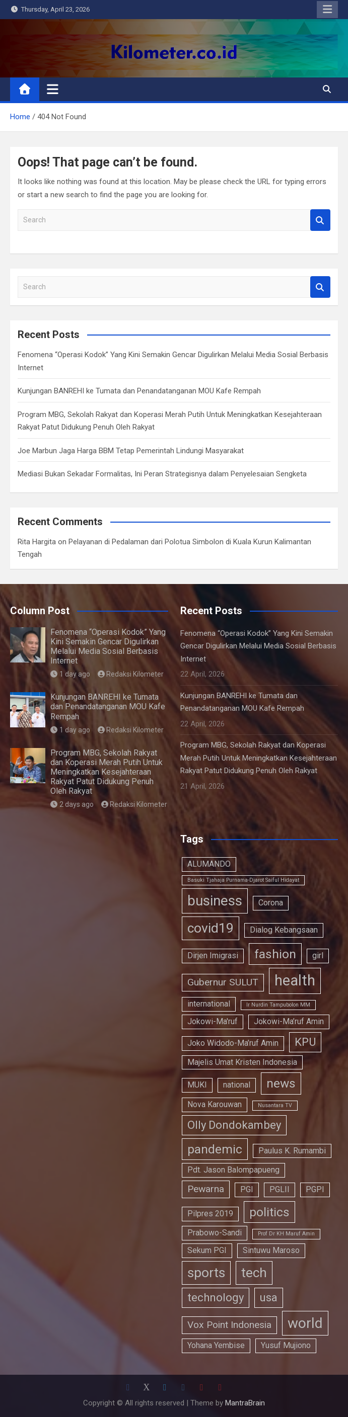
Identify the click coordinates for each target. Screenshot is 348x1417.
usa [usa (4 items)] (268, 1297)
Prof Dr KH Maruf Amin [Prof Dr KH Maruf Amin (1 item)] (286, 1233)
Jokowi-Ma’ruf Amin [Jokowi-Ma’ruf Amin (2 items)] (289, 1021)
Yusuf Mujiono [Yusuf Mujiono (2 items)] (286, 1345)
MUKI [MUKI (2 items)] (197, 1085)
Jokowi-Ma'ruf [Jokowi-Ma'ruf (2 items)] (212, 1021)
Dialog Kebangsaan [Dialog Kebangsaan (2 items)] (284, 930)
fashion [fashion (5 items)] (275, 954)
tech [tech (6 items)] (254, 1272)
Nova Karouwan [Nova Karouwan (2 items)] (214, 1104)
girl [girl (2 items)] (317, 955)
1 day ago (70, 674)
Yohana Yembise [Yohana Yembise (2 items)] (216, 1345)
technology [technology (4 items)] (215, 1297)
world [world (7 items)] (305, 1323)
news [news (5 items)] (281, 1083)
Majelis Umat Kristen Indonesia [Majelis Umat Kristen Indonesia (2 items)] (242, 1062)
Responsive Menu (327, 9)
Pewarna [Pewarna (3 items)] (205, 1189)
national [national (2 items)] (236, 1085)
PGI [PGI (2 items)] (246, 1189)
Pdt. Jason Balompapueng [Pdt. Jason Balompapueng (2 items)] (233, 1170)
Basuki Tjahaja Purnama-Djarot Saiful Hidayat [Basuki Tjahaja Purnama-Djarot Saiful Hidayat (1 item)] (243, 880)
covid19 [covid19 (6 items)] (210, 928)
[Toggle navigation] (52, 89)
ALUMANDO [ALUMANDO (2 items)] (209, 864)
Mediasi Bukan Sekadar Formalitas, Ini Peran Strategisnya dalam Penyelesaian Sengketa (162, 473)
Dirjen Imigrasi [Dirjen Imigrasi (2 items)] (212, 955)
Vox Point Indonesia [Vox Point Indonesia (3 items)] (229, 1324)
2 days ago (72, 804)
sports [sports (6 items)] (206, 1272)
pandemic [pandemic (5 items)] (214, 1149)
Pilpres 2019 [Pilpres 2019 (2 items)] (210, 1213)
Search (320, 220)
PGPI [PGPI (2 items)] (315, 1189)
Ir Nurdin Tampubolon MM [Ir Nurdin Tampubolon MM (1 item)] (278, 1005)
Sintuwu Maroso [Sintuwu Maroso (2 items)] (271, 1250)
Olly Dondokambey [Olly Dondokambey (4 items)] (234, 1124)
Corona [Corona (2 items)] (270, 902)
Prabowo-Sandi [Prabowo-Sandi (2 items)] (214, 1232)
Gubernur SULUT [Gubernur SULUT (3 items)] (222, 982)
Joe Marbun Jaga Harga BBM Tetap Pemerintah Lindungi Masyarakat (131, 450)
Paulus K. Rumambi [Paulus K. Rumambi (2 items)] (292, 1150)
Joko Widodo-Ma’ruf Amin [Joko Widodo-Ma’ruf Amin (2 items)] (233, 1043)
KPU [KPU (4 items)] (305, 1041)
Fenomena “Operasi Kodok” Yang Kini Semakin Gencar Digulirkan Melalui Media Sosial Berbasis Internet (108, 646)
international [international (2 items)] (208, 1004)
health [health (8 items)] (294, 980)
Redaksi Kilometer (131, 674)
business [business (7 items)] (214, 900)
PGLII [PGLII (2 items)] (279, 1189)
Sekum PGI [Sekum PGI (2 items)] (207, 1250)
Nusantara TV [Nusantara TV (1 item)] (275, 1105)
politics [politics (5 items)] (269, 1212)
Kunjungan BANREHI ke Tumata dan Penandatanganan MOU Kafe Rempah (139, 390)
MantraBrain (245, 1402)
